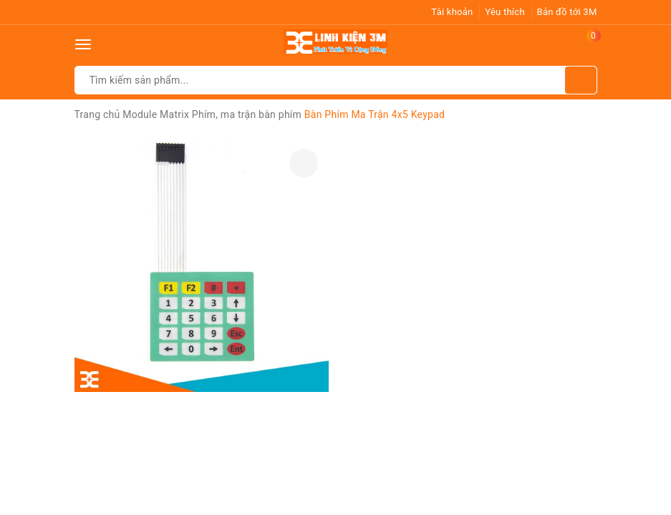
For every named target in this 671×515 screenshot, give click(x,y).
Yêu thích (505, 11)
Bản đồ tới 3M (567, 11)
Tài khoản (452, 11)
